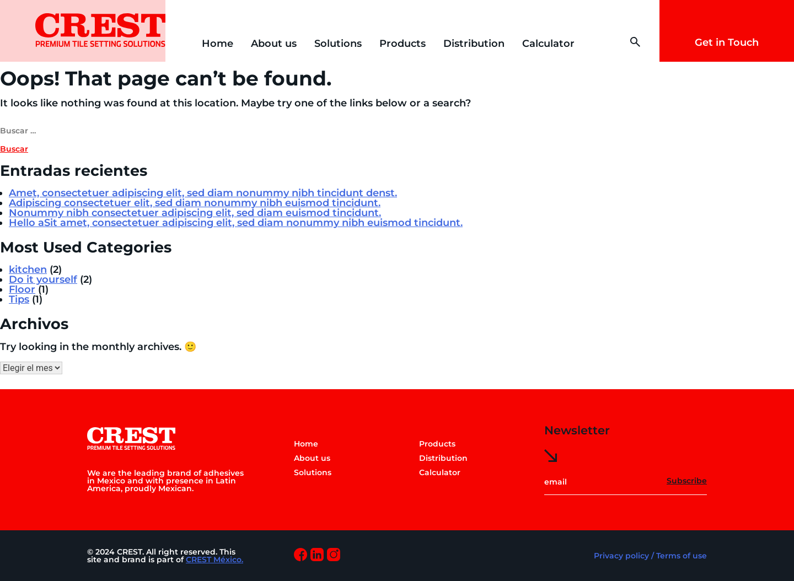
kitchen (28, 269)
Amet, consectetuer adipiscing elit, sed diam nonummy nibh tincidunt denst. (203, 193)
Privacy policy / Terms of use (650, 556)
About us (274, 43)
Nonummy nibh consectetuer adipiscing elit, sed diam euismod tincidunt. (195, 213)
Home (217, 43)
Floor (22, 289)
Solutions (338, 43)
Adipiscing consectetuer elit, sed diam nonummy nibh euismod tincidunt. (194, 203)
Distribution (474, 43)
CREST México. (214, 559)
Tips (19, 299)
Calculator (548, 43)
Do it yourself (43, 279)
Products (402, 43)
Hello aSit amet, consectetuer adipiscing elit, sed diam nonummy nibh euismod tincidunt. (236, 223)
